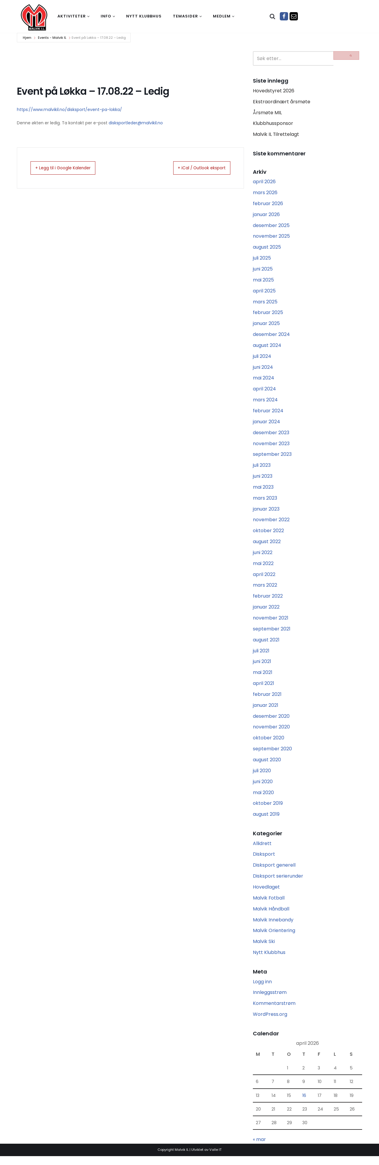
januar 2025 (266, 325)
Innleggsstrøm (270, 1000)
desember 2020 (271, 721)
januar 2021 (265, 710)
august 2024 (267, 347)
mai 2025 (263, 281)
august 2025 (267, 248)
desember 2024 (271, 336)
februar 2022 (268, 600)
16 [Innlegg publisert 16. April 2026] (304, 1104)
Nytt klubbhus (144, 16)
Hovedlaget (266, 894)
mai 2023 (263, 490)
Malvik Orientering (274, 938)
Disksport (264, 861)
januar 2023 (266, 512)
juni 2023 (262, 479)
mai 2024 (263, 380)
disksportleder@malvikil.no (136, 123)
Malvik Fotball (269, 905)
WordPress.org (270, 1022)
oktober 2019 (268, 810)
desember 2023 (271, 435)
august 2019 (266, 821)
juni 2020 (263, 787)
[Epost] (294, 16)
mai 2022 (263, 567)
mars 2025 (265, 303)
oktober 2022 (268, 534)
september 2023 (272, 457)
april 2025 (264, 292)
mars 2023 (265, 501)
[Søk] (272, 16)
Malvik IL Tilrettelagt (276, 135)
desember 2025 (271, 226)
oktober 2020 (268, 744)
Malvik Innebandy (273, 927)
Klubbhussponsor (273, 124)
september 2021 (271, 633)
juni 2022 (262, 556)
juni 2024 (263, 369)
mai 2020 (263, 799)
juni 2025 (263, 270)
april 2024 (264, 391)
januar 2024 (266, 424)
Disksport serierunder (278, 883)
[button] (88, 16)
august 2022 (267, 545)
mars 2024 (265, 402)
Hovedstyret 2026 (273, 91)
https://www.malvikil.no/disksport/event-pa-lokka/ (69, 109)
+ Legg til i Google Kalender (69, 168)
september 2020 (272, 755)
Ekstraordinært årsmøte (281, 102)
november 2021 (270, 622)
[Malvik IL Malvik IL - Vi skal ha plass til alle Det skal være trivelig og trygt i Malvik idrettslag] (34, 17)
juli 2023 (262, 468)
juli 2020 (262, 776)
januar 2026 (266, 215)
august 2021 (266, 644)
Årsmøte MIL (267, 113)
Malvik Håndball (271, 916)
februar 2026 (268, 204)
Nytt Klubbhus (269, 960)
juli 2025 (262, 259)
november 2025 (271, 237)
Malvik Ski (264, 949)
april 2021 (263, 689)
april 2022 (264, 578)
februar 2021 (267, 699)
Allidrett (262, 850)
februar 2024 (268, 413)
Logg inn (262, 989)
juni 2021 (262, 666)
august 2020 (267, 765)
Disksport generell (274, 872)
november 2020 (271, 732)
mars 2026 (265, 193)
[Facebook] (284, 16)
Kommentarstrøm (274, 1011)
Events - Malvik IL (52, 37)
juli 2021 (261, 655)
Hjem (27, 37)
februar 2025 (268, 314)
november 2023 (271, 446)
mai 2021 (262, 678)
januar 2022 (266, 611)
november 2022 (271, 523)
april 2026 (264, 182)
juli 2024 (262, 358)
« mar (259, 1148)
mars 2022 (265, 589)
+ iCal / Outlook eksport (196, 168)
